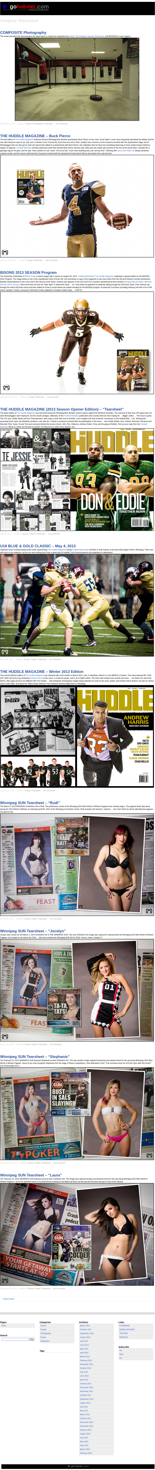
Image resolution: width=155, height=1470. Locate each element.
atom (121, 1354)
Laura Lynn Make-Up (125, 151)
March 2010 (85, 1449)
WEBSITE (123, 1337)
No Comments (62, 124)
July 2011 (84, 1407)
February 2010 (86, 1453)
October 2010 (85, 1430)
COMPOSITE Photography (23, 32)
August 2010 (85, 1434)
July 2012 (84, 1372)
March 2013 (85, 1357)
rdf (120, 1358)
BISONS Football (30, 276)
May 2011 (84, 1411)
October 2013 (85, 1329)
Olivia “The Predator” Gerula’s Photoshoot (87, 36)
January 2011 (85, 1418)
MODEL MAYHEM (126, 1329)
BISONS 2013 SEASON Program (28, 272)
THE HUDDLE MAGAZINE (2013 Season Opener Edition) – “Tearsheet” (62, 409)
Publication (48, 124)
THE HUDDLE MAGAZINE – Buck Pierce (35, 136)
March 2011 (85, 1414)
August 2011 (85, 1403)
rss (120, 1350)
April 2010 (84, 1445)
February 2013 (86, 1360)
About (3, 1326)
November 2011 (86, 1391)
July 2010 (84, 1438)
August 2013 (85, 1337)
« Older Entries (8, 1299)
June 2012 (84, 1376)
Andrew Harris (36, 678)
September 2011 (87, 1399)
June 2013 (84, 1345)
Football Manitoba (23, 148)
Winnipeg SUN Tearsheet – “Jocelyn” (33, 931)
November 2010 (86, 1426)
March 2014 (85, 1326)
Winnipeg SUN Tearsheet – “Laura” (31, 1175)
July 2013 (84, 1341)
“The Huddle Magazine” (104, 276)
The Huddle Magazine (24, 139)
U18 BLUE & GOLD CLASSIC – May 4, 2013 (38, 546)
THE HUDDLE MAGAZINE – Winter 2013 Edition (42, 671)
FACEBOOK (124, 1326)
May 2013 (84, 1349)
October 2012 (85, 1368)
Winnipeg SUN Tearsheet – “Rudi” (30, 803)
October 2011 (85, 1395)
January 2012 (85, 1384)
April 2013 (84, 1353)
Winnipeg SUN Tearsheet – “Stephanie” (35, 1057)
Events (25, 534)
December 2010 (86, 1422)
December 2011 (86, 1387)
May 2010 (84, 1441)
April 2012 (84, 1380)
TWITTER (123, 1333)
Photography (37, 124)
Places (43, 1337)
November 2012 (86, 1364)
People (28, 124)
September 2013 (87, 1333)
